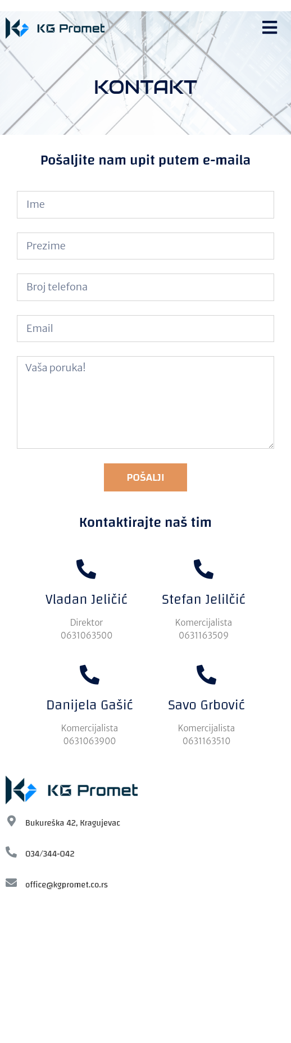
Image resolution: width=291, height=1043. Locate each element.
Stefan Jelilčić (203, 599)
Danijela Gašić (89, 705)
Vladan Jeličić (87, 599)
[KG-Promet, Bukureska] (145, 973)
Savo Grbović (206, 705)
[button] (271, 28)
